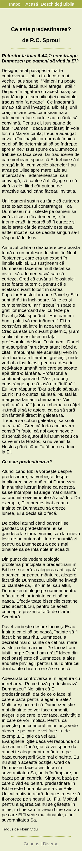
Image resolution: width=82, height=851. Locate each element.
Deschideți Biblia (57, 4)
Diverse (51, 843)
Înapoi (15, 4)
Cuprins (31, 843)
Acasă (31, 4)
